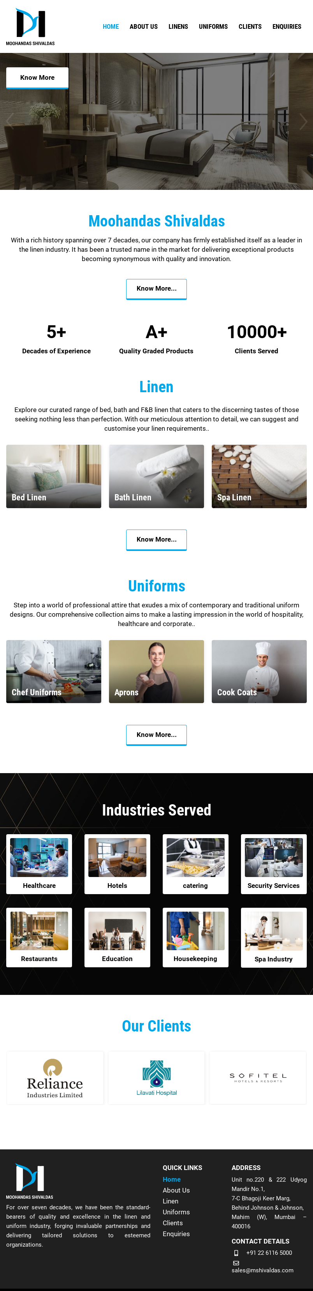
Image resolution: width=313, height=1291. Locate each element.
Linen (170, 1201)
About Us (176, 1190)
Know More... (157, 289)
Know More (37, 149)
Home (172, 1179)
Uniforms (176, 1212)
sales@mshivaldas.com (263, 1270)
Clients (173, 1222)
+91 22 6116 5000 (269, 1252)
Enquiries (176, 1233)
